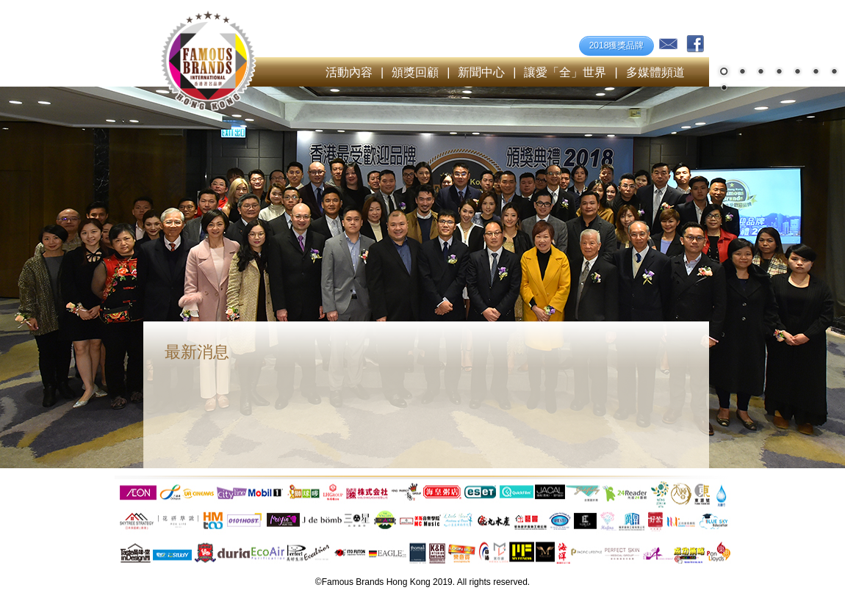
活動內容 (349, 72)
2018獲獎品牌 (616, 45)
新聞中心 (481, 72)
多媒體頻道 (655, 72)
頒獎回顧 (415, 72)
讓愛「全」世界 (565, 72)
